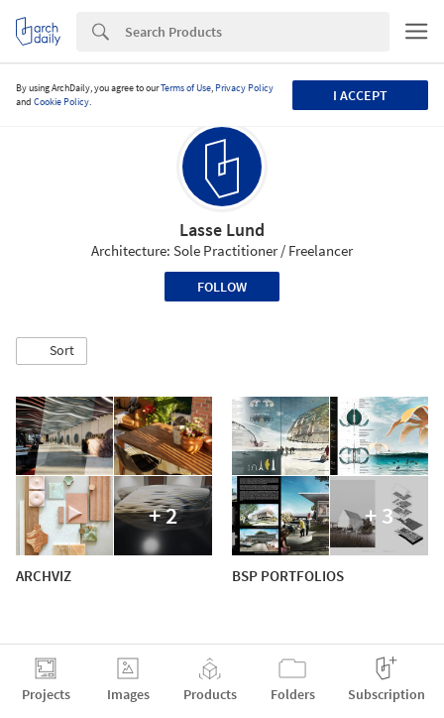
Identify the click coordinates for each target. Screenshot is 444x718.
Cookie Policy (61, 101)
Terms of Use (186, 87)
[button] (51, 351)
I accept (360, 95)
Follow (222, 287)
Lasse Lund (222, 229)
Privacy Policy (244, 87)
